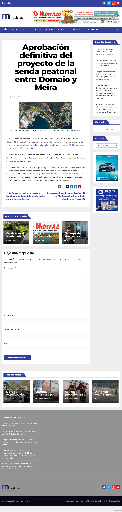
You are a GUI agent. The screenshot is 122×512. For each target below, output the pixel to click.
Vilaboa (62, 30)
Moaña (49, 30)
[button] (118, 29)
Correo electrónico (13, 329)
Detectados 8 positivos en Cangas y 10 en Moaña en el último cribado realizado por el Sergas (66, 196)
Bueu (14, 30)
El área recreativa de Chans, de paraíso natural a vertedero (105, 51)
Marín (38, 30)
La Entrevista (94, 30)
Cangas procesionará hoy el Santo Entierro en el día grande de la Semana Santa (20, 442)
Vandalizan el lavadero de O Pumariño (15, 236)
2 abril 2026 (43, 399)
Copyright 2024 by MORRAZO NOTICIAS (16, 501)
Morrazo (76, 30)
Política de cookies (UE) (111, 501)
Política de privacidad (93, 501)
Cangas (26, 30)
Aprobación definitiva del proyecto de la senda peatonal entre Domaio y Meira (46, 67)
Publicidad (70, 501)
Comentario (10, 268)
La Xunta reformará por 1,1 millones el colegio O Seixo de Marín (107, 63)
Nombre (8, 316)
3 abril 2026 (13, 399)
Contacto (79, 501)
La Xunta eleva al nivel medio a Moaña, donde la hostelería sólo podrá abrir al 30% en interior (25, 196)
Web (6, 343)
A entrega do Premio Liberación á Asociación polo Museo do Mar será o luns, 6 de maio (19, 466)
